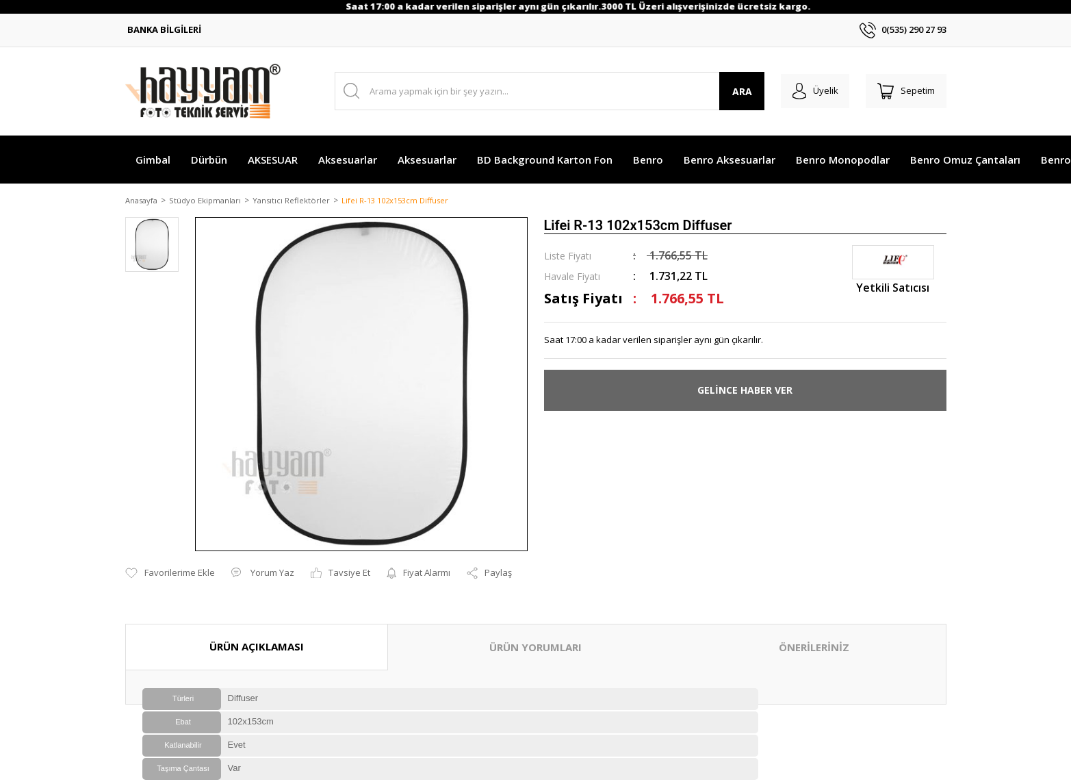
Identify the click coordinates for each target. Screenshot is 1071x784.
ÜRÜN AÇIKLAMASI (256, 633)
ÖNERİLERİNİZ (814, 633)
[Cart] (904, 91)
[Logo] (203, 91)
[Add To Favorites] (170, 559)
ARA (733, 91)
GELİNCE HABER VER (744, 391)
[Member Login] (808, 91)
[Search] (545, 91)
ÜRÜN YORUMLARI (535, 633)
